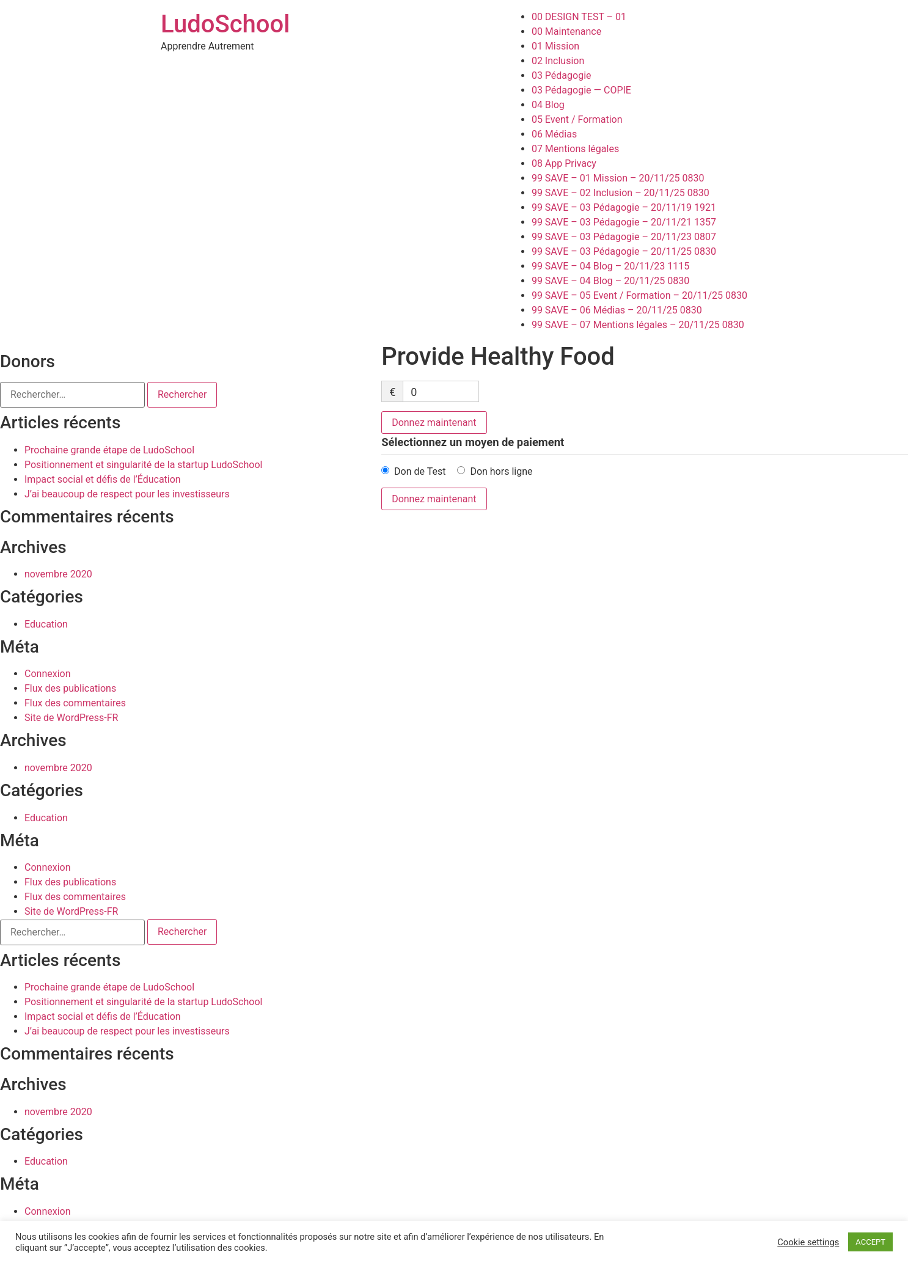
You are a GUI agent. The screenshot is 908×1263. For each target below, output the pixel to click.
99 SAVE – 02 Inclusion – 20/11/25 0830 (620, 193)
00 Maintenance (566, 31)
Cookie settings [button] (808, 1242)
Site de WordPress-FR (71, 717)
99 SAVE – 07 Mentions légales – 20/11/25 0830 (638, 325)
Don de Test (419, 471)
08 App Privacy (564, 163)
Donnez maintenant (434, 422)
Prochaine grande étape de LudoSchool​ (109, 450)
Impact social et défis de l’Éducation (102, 479)
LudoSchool (225, 24)
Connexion (47, 673)
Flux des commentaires (75, 703)
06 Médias (554, 134)
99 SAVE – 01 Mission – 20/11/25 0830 (618, 178)
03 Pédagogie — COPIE (581, 90)
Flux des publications (70, 688)
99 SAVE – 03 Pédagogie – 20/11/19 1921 (624, 207)
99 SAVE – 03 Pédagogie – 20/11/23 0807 (624, 237)
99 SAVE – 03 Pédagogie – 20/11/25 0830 (624, 251)
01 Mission (555, 46)
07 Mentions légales (575, 149)
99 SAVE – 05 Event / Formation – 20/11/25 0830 (639, 295)
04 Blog (548, 105)
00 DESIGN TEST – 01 (579, 17)
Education (46, 624)
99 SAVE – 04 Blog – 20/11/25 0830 (610, 281)
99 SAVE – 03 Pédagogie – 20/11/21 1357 (624, 222)
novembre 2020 (58, 574)
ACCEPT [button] (870, 1242)
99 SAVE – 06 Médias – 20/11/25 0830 (617, 310)
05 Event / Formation (577, 119)
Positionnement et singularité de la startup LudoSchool (143, 464)
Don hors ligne (501, 471)
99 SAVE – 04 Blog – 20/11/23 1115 (610, 266)
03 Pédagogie (561, 75)
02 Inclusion (558, 61)
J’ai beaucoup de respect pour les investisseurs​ (127, 494)
